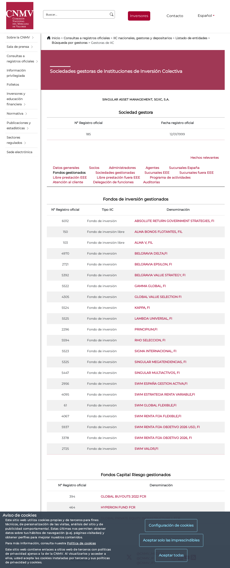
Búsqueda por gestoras (69, 43)
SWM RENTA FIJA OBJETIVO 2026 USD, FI (167, 427)
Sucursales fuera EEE (196, 173)
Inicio (56, 38)
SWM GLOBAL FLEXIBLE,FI (155, 405)
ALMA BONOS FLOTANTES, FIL (158, 232)
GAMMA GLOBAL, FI (150, 286)
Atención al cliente (68, 182)
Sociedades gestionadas (115, 173)
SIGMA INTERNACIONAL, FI (155, 351)
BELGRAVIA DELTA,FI (151, 253)
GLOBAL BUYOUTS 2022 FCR (123, 496)
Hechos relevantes (204, 158)
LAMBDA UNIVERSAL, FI (153, 319)
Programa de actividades (170, 178)
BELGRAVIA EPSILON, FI (153, 264)
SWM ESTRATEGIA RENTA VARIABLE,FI (165, 394)
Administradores (122, 168)
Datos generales (66, 168)
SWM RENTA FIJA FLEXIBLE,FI (158, 416)
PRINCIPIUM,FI (146, 329)
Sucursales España (184, 168)
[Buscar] (111, 14)
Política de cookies (81, 543)
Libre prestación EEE (70, 178)
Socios (94, 168)
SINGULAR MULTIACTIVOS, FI (157, 373)
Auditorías (151, 182)
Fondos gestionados (69, 173)
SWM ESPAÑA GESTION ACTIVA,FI (161, 384)
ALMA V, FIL (144, 243)
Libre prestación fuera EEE (118, 178)
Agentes (152, 168)
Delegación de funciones (113, 182)
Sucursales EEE (156, 173)
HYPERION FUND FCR (118, 507)
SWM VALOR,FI (146, 449)
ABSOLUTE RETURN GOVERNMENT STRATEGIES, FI (174, 221)
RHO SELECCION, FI (150, 340)
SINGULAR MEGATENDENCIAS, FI (160, 362)
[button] (21, 37)
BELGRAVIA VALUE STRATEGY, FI (160, 275)
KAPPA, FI (142, 308)
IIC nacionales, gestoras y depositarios (142, 38)
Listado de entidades (191, 38)
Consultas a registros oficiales (87, 38)
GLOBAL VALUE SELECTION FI (158, 297)
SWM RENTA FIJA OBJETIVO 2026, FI (163, 438)
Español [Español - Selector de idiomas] (205, 16)
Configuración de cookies (171, 525)
